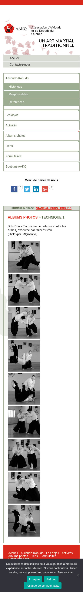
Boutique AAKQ (16, 166)
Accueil (13, 553)
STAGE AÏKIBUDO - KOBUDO (54, 208)
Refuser (51, 579)
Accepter (34, 579)
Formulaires (13, 156)
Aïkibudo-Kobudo (17, 78)
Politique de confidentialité (42, 585)
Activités (11, 125)
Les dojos (12, 115)
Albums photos (16, 135)
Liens (9, 146)
